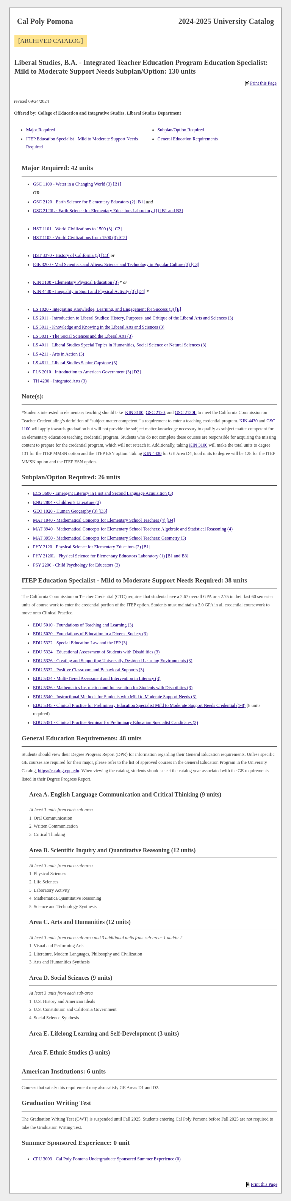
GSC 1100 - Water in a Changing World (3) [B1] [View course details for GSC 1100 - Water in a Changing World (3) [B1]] (77, 184)
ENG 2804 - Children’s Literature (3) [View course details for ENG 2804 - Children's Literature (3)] (67, 502)
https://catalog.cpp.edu (58, 770)
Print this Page (261, 83)
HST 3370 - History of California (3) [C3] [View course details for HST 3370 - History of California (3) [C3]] (71, 255)
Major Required (40, 129)
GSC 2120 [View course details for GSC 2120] (155, 412)
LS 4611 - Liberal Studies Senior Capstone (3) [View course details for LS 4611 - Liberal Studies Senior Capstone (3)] (75, 362)
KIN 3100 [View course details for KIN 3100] (134, 412)
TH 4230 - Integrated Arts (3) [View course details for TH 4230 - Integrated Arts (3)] (60, 381)
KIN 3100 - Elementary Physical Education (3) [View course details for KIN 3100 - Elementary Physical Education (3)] (76, 282)
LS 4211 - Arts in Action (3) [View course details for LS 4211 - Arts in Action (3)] (58, 354)
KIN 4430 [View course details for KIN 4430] (248, 420)
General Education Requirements (188, 139)
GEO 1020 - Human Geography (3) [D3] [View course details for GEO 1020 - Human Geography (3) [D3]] (70, 511)
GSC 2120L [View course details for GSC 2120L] (185, 412)
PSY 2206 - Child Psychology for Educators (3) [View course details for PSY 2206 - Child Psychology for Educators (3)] (76, 565)
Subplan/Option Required (181, 129)
